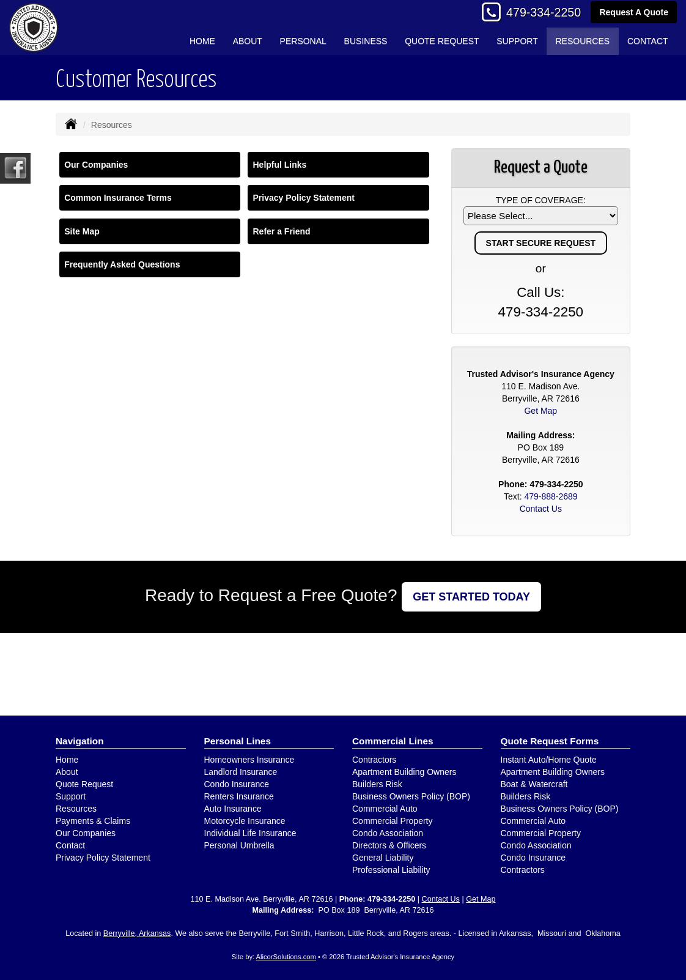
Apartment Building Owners (404, 772)
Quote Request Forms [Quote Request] (550, 741)
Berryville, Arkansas (137, 933)
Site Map (82, 231)
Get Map (540, 411)
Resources (76, 809)
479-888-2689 (550, 496)
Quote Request (84, 784)
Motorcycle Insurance (245, 821)
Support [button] (516, 41)
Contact (647, 41)
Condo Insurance (237, 784)
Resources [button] (582, 41)
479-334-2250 (543, 12)
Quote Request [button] (442, 41)
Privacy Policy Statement (304, 198)
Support (71, 796)
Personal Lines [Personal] (237, 741)
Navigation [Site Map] (80, 741)
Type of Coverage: (541, 200)
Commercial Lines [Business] (392, 741)
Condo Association (387, 833)
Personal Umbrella (239, 845)
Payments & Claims (93, 821)
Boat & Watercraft (534, 784)
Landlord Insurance (241, 772)
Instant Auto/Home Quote (549, 760)
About (247, 41)
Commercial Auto (385, 809)
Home (202, 41)
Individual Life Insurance (250, 833)
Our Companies (96, 165)
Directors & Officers (389, 845)
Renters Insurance (239, 796)
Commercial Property (392, 821)
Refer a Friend (281, 231)
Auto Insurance (233, 809)
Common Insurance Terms (118, 198)
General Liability (382, 857)
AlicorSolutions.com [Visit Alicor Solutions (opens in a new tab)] (286, 956)
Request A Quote (633, 12)
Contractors (374, 760)
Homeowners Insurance (249, 760)
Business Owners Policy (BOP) (411, 796)
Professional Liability (391, 870)
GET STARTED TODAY (471, 597)
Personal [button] (303, 41)
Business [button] (366, 41)
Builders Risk (377, 784)
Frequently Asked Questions (122, 264)
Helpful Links (279, 165)
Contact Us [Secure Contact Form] (541, 509)
